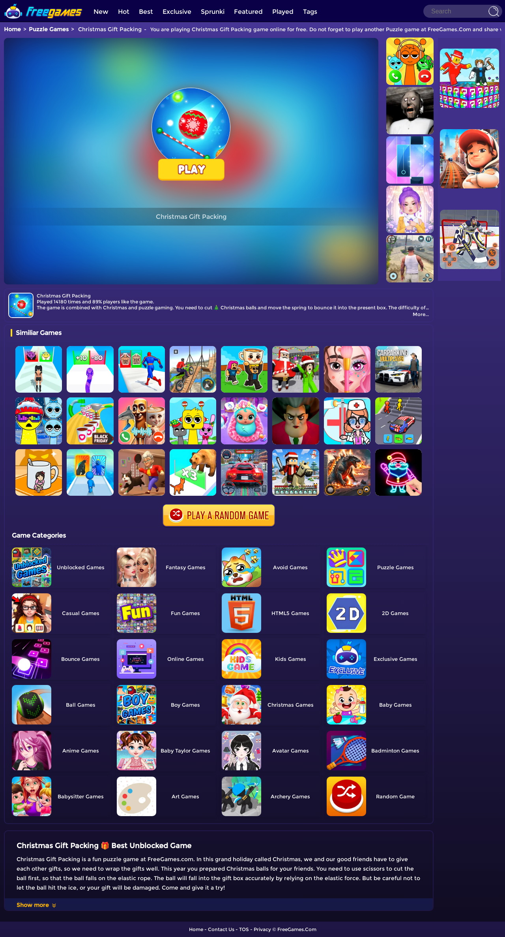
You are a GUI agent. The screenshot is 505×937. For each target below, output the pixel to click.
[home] (43, 3)
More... (421, 314)
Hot (123, 11)
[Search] (462, 11)
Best (146, 11)
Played (283, 11)
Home (12, 29)
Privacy (262, 929)
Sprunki (212, 11)
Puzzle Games (49, 29)
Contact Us (221, 929)
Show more (37, 905)
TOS (244, 929)
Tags (310, 11)
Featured (248, 11)
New (101, 11)
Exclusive (177, 11)
